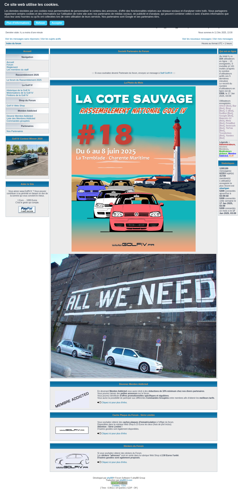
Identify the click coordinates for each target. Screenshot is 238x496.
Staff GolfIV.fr (166, 73)
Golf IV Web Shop (16, 105)
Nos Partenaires (15, 131)
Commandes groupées (18, 121)
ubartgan (224, 188)
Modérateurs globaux (225, 152)
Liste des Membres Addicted (21, 118)
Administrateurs (227, 144)
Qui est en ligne (227, 51)
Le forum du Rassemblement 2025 (24, 80)
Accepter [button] (57, 22)
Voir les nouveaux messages (196, 39)
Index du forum (13, 43)
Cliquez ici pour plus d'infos (112, 402)
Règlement (12, 67)
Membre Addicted (227, 154)
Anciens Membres (223, 148)
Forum (10, 64)
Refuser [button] (40, 22)
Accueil (10, 62)
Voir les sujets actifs (51, 39)
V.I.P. (231, 156)
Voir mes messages (223, 39)
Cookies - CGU (119, 485)
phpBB (110, 478)
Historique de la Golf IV (18, 90)
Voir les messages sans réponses (22, 39)
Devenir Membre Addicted (20, 116)
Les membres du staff (18, 69)
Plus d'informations (18, 22)
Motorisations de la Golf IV (20, 93)
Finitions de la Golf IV (17, 95)
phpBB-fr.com (126, 480)
